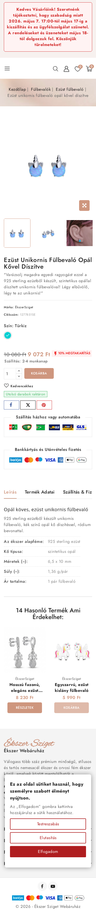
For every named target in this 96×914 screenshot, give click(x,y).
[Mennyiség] (10, 373)
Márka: (9, 307)
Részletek (25, 707)
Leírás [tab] (10, 492)
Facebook (43, 886)
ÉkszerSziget (24, 307)
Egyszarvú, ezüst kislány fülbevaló (72, 687)
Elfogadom (48, 851)
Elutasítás (48, 838)
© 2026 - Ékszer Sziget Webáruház (48, 906)
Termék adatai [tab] (40, 492)
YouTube (53, 886)
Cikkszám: (11, 314)
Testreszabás (48, 824)
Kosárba (39, 373)
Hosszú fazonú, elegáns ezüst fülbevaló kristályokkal (24, 693)
